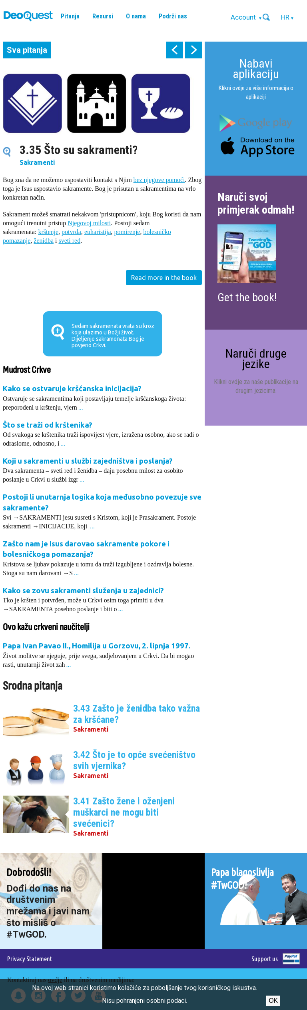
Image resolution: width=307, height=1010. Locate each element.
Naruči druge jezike (256, 358)
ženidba (44, 240)
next (193, 50)
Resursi (102, 16)
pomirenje (127, 231)
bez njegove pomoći (159, 179)
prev (174, 50)
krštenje (48, 231)
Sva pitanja (27, 50)
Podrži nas (173, 16)
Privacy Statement (29, 958)
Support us (264, 958)
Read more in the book (164, 277)
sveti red (70, 240)
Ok (273, 1000)
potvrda (71, 231)
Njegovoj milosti (89, 223)
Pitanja (70, 16)
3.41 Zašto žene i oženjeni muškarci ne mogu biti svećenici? (124, 812)
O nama (136, 16)
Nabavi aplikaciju (256, 68)
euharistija (97, 231)
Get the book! (247, 297)
